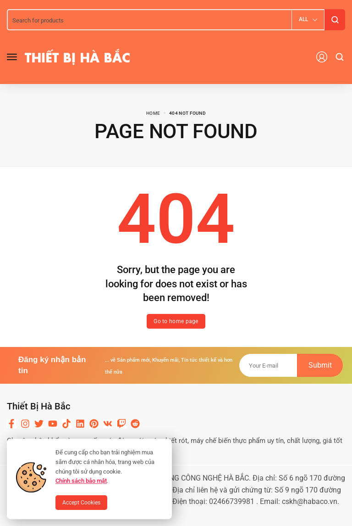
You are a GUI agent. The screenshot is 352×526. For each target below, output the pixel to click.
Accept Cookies (81, 502)
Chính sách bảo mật (81, 480)
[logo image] (77, 56)
